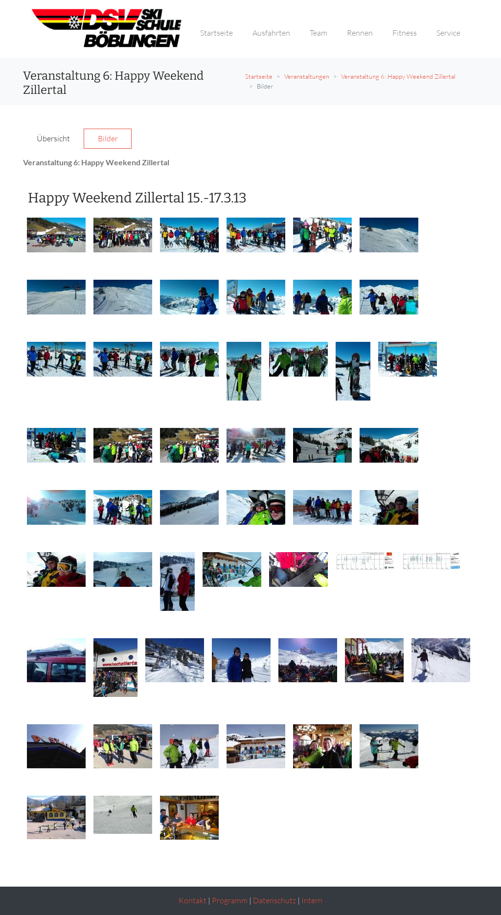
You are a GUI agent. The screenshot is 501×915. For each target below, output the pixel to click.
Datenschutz (274, 900)
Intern (311, 900)
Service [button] (448, 33)
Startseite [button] (216, 33)
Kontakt (192, 900)
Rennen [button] (360, 33)
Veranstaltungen (306, 76)
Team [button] (318, 33)
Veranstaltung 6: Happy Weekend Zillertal (398, 76)
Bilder (108, 138)
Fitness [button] (404, 33)
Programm (230, 900)
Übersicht (53, 138)
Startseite (259, 76)
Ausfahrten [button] (271, 33)
